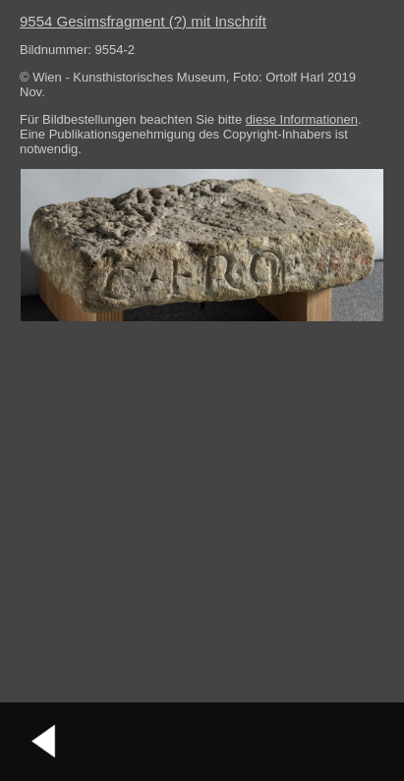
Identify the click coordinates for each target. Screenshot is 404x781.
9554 (143, 21)
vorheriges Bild (44, 741)
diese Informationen (302, 119)
